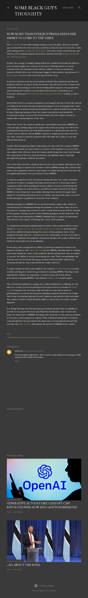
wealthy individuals (64, 269)
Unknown (19, 351)
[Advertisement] (44, 430)
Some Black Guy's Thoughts (36, 11)
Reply (17, 361)
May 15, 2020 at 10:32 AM (33, 351)
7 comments (17, 512)
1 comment (17, 570)
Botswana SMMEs (43, 337)
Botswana (16, 337)
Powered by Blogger (44, 585)
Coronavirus (55, 337)
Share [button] (9, 334)
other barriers (25, 324)
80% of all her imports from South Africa (44, 94)
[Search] (79, 7)
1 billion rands (53, 278)
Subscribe (67, 8)
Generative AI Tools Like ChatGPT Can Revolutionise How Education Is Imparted (42, 505)
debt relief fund (36, 250)
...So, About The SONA (23, 565)
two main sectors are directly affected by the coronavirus (38, 229)
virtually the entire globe (35, 51)
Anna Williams (50, 591)
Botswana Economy (28, 337)
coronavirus (16, 44)
